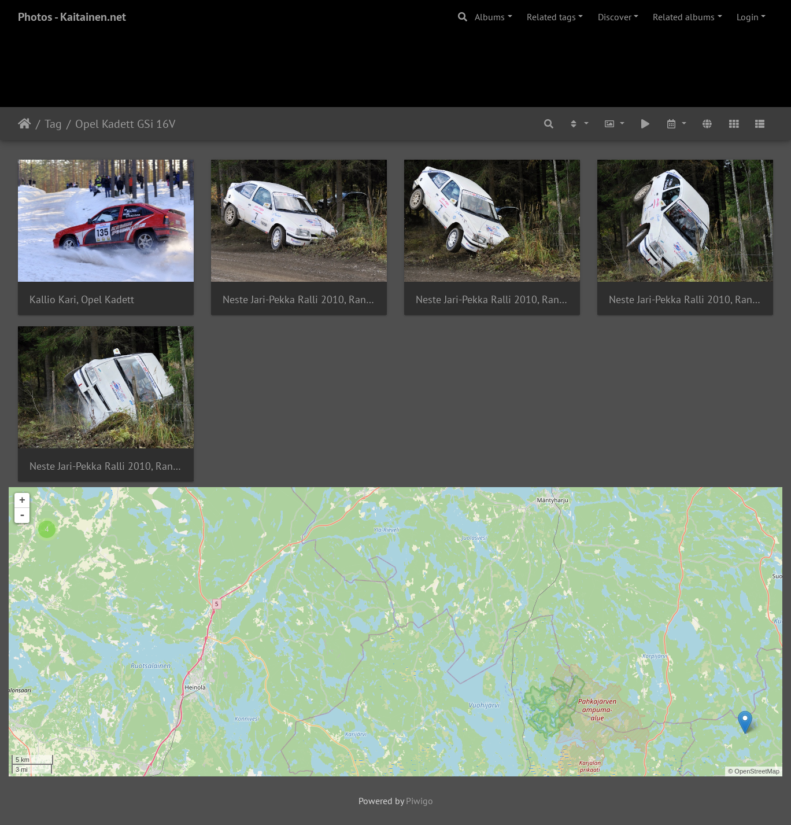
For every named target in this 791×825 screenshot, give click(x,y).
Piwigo (419, 800)
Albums (490, 17)
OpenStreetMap (756, 771)
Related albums (684, 17)
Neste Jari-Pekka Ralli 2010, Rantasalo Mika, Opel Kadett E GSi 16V (299, 299)
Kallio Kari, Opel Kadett (81, 299)
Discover (614, 17)
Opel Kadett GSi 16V (125, 123)
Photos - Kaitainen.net (72, 16)
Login (748, 17)
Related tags (551, 17)
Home (24, 123)
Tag (53, 123)
